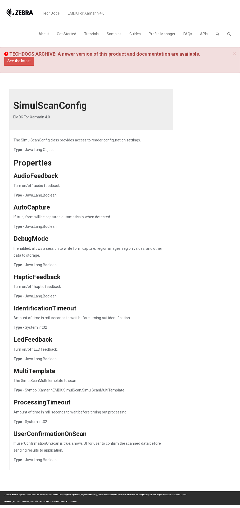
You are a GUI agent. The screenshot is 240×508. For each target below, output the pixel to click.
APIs (204, 34)
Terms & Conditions (68, 501)
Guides (135, 34)
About (44, 34)
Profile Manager (162, 34)
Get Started (66, 34)
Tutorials (91, 34)
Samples (114, 34)
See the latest (19, 61)
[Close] (234, 53)
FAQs (187, 34)
